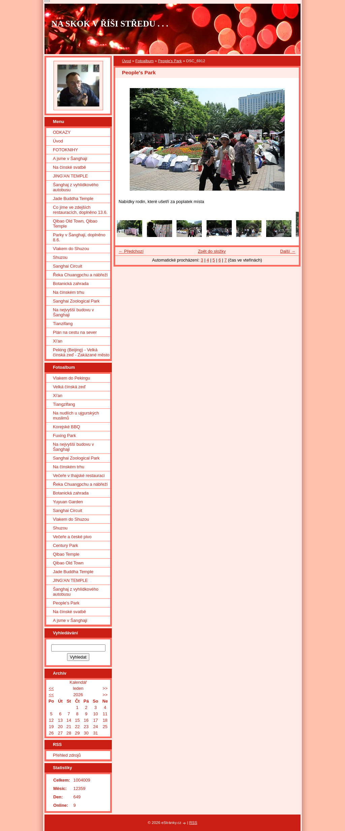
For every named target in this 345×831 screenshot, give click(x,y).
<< (51, 688)
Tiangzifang (64, 404)
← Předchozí (131, 251)
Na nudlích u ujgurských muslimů (76, 415)
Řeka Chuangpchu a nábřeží (80, 274)
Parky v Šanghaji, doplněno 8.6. (79, 237)
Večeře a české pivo (72, 536)
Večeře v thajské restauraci (79, 475)
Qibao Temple (66, 554)
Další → (287, 251)
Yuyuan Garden (68, 501)
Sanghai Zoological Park (76, 301)
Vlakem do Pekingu (71, 378)
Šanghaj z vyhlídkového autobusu (75, 187)
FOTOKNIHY (65, 149)
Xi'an (57, 341)
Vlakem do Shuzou (71, 248)
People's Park (170, 61)
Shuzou (60, 257)
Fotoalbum (144, 61)
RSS (193, 823)
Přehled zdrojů (67, 755)
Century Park (65, 545)
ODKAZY (62, 132)
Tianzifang (63, 323)
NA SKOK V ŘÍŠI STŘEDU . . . (109, 24)
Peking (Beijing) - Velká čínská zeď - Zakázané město (81, 352)
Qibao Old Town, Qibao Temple (75, 224)
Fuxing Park (64, 435)
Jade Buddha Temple (73, 198)
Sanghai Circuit (67, 266)
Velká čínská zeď (69, 386)
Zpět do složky (212, 251)
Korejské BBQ (66, 426)
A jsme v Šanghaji (70, 158)
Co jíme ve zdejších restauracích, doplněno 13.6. (80, 210)
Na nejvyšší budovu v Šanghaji (73, 312)
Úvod (126, 61)
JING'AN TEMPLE (70, 176)
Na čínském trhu (68, 292)
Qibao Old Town (68, 562)
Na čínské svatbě (69, 167)
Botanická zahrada (71, 283)
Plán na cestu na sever (75, 332)
